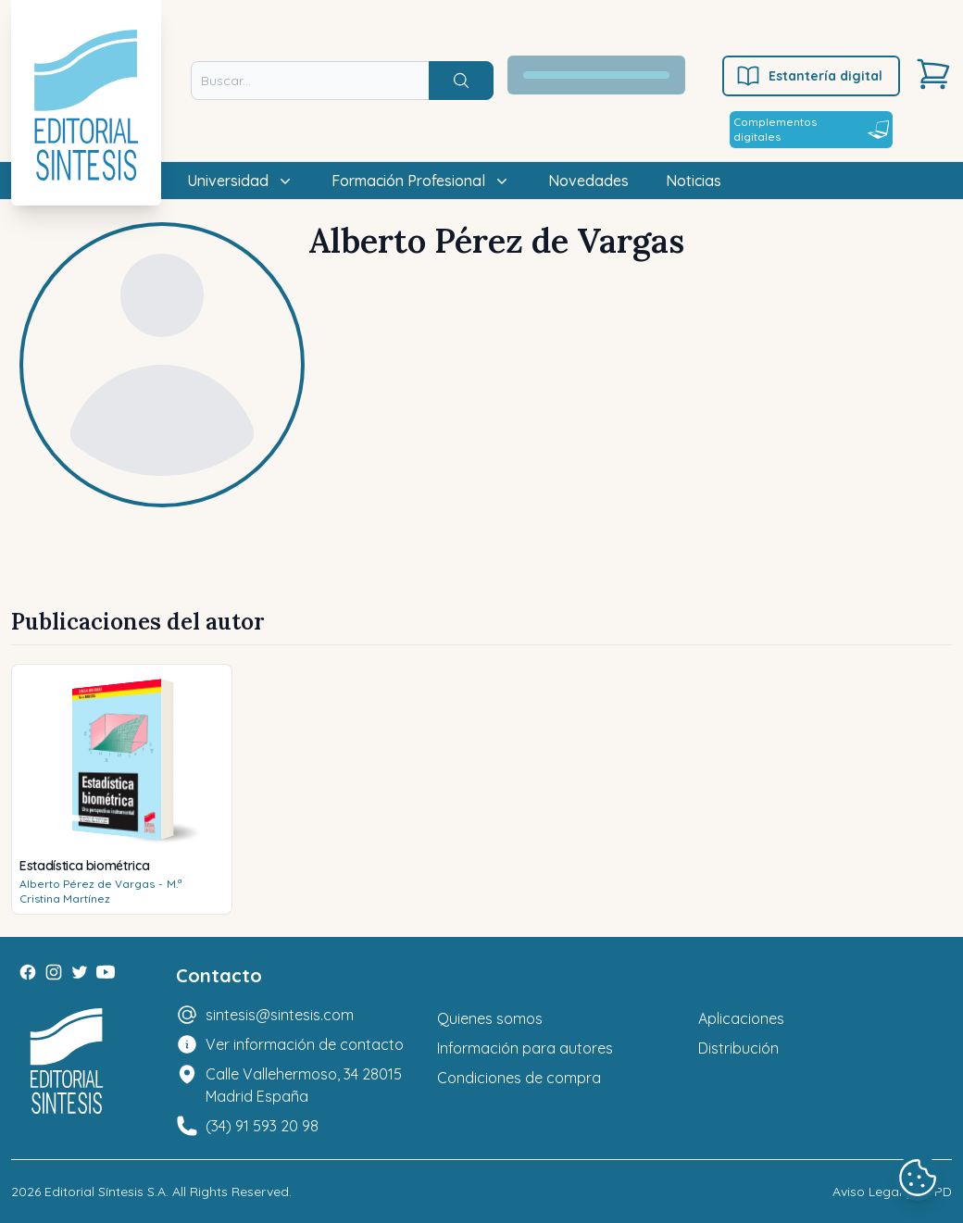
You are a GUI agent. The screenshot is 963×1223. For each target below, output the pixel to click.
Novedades (588, 180)
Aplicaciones (741, 1018)
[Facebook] (28, 972)
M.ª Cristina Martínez (100, 891)
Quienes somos (490, 1018)
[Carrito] (933, 74)
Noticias (693, 180)
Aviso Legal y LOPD (892, 1191)
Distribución (738, 1048)
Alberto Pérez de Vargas (87, 884)
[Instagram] (53, 972)
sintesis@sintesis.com (280, 1014)
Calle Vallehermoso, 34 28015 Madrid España (304, 1085)
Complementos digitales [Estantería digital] (811, 129)
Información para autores (525, 1048)
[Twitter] (79, 972)
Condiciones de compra (519, 1077)
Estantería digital (808, 76)
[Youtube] (105, 972)
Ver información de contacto (305, 1044)
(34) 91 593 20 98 (262, 1126)
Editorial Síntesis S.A (105, 1191)
